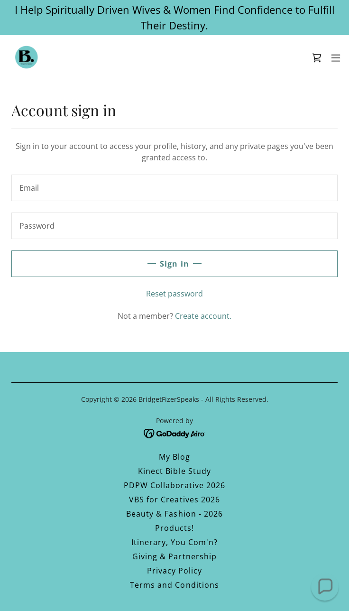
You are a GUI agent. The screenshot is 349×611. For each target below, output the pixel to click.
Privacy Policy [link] (174, 570)
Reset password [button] (174, 293)
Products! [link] (174, 528)
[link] (27, 58)
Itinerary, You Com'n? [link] (174, 542)
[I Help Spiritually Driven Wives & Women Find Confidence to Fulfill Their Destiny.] (174, 17)
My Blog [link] (174, 457)
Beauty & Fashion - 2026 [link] (174, 514)
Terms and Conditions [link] (174, 585)
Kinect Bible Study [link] (174, 471)
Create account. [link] (203, 316)
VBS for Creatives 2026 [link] (174, 499)
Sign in (174, 264)
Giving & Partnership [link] (174, 556)
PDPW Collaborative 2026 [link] (174, 485)
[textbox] (174, 188)
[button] (335, 57)
